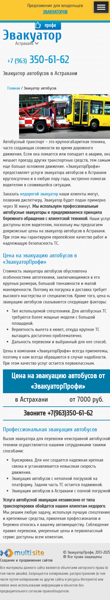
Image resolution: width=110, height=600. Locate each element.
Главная (13, 88)
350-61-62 (38, 59)
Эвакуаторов (55, 12)
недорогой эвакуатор (39, 194)
